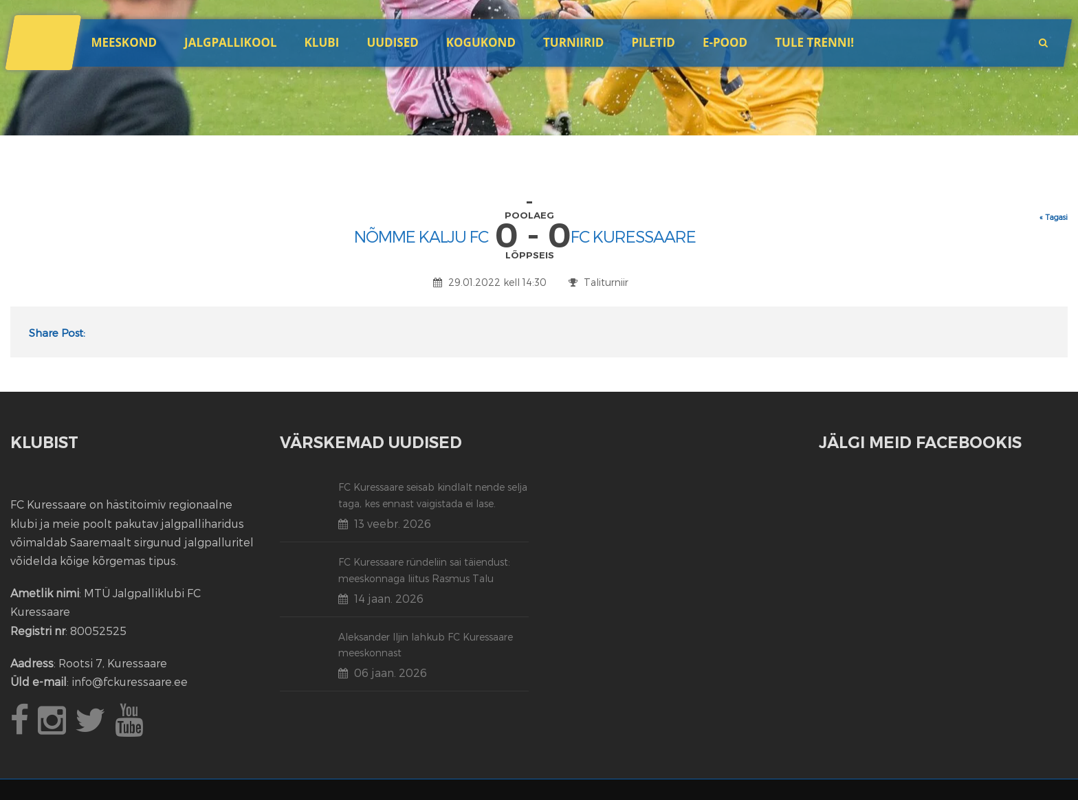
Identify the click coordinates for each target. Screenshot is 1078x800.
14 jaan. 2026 (389, 598)
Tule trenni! (814, 42)
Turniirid (573, 42)
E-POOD (725, 42)
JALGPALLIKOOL (230, 42)
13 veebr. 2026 (392, 523)
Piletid (652, 42)
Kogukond (481, 42)
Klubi (322, 42)
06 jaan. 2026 (390, 672)
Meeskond (124, 42)
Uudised (392, 42)
